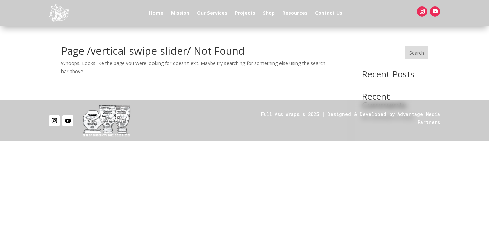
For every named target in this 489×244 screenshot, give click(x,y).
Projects (245, 12)
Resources (295, 12)
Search (416, 52)
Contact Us (328, 12)
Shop (269, 12)
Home (156, 12)
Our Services (212, 12)
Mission (180, 12)
